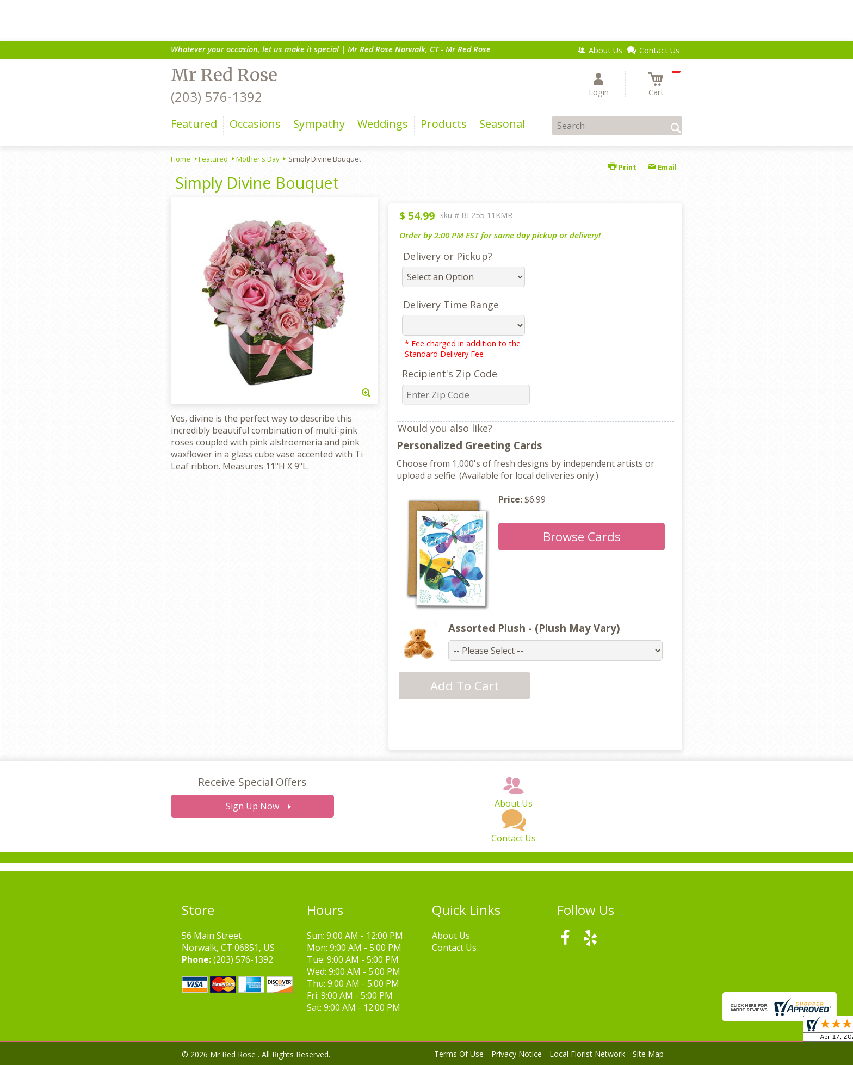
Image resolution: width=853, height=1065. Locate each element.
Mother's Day (257, 159)
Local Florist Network (587, 1054)
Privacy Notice (516, 1054)
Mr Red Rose (224, 75)
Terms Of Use (459, 1054)
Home (180, 159)
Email (662, 167)
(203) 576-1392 (216, 97)
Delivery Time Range (451, 304)
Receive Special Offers (252, 782)
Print (622, 167)
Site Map (648, 1054)
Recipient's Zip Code (449, 373)
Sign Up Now (252, 806)
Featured (213, 159)
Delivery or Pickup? (447, 256)
